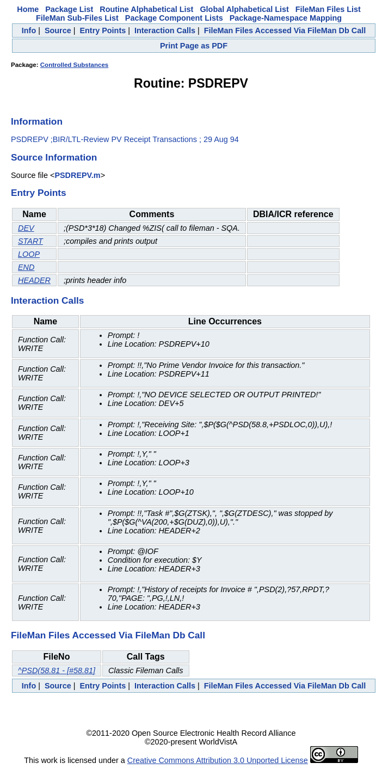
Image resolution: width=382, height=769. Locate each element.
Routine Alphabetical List (146, 9)
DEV (26, 228)
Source (58, 30)
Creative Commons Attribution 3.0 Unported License (217, 760)
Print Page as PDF (193, 45)
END (26, 267)
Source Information (54, 157)
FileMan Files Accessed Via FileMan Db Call (285, 30)
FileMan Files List (328, 9)
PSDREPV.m (77, 175)
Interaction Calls (164, 30)
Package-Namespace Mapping (286, 18)
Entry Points (102, 30)
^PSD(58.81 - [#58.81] (56, 670)
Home (28, 9)
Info (29, 30)
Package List (69, 9)
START (30, 241)
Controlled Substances (74, 64)
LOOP (29, 254)
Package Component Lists (174, 18)
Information (37, 121)
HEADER (34, 280)
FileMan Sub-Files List (77, 18)
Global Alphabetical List (244, 9)
